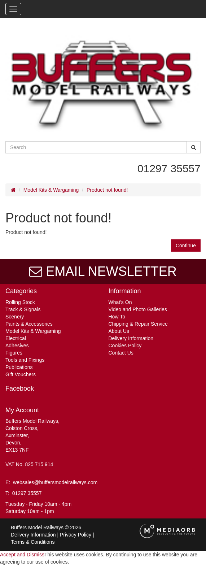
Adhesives (17, 345)
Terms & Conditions (32, 542)
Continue (186, 245)
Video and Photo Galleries (138, 309)
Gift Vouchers (20, 374)
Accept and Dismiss (22, 554)
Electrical (15, 338)
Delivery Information (131, 338)
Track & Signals (23, 309)
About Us (119, 331)
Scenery (14, 317)
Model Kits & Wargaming (51, 190)
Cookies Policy (125, 345)
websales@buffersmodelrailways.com (55, 482)
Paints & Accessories (29, 324)
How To (117, 317)
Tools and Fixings (24, 360)
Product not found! (107, 190)
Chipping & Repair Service (138, 324)
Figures (13, 353)
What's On (120, 302)
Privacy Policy (75, 535)
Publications (19, 367)
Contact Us (121, 353)
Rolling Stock (20, 302)
